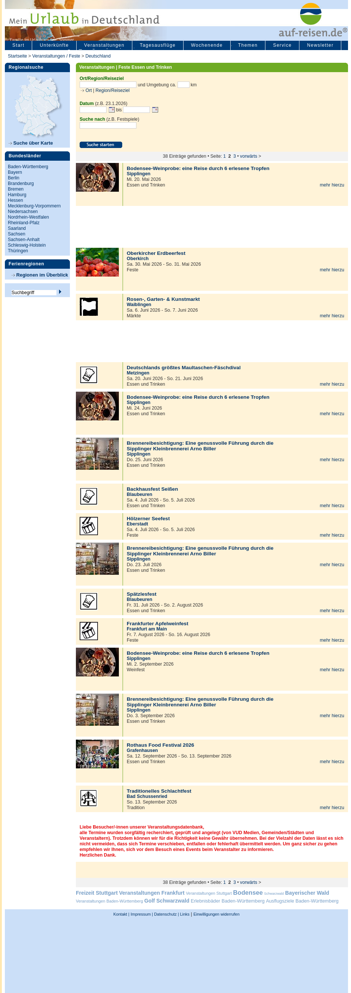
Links (184, 914)
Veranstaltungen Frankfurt (151, 893)
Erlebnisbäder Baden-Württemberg (228, 901)
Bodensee (248, 892)
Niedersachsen (23, 211)
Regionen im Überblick (40, 275)
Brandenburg (21, 183)
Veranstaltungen (104, 45)
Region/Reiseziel (113, 90)
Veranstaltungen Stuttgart (209, 893)
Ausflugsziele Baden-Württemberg (302, 901)
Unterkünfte (54, 45)
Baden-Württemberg (28, 166)
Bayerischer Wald (307, 893)
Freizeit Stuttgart (97, 893)
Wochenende (207, 45)
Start (18, 45)
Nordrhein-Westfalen (28, 217)
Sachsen (16, 234)
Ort (88, 90)
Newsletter (320, 45)
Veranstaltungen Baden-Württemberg (109, 901)
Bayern (15, 172)
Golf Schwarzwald (166, 901)
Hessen (15, 200)
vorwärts (248, 156)
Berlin (13, 178)
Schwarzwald (274, 893)
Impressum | (142, 914)
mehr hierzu (332, 185)
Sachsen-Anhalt (24, 239)
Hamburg (17, 194)
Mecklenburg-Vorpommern (34, 206)
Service (282, 45)
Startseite (17, 56)
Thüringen (18, 250)
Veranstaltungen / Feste (56, 56)
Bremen (16, 189)
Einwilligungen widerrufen (216, 914)
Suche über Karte (31, 143)
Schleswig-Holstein (27, 245)
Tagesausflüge (158, 45)
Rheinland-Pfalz (24, 222)
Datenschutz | (166, 914)
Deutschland (98, 56)
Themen (248, 45)
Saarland (17, 228)
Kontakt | (121, 914)
